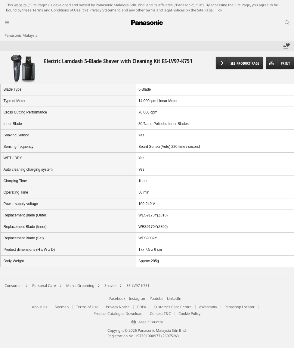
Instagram (137, 298)
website (20, 5)
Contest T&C (160, 313)
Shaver (110, 285)
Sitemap (62, 306)
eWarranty (208, 306)
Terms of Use (87, 306)
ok (220, 10)
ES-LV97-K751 (138, 285)
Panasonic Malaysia (21, 35)
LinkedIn (174, 298)
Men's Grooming (80, 285)
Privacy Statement (104, 10)
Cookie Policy (189, 313)
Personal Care (44, 285)
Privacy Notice (118, 306)
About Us (39, 306)
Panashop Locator (239, 306)
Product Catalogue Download (118, 313)
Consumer (13, 285)
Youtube (156, 298)
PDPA (141, 306)
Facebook (117, 298)
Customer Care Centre (173, 306)
